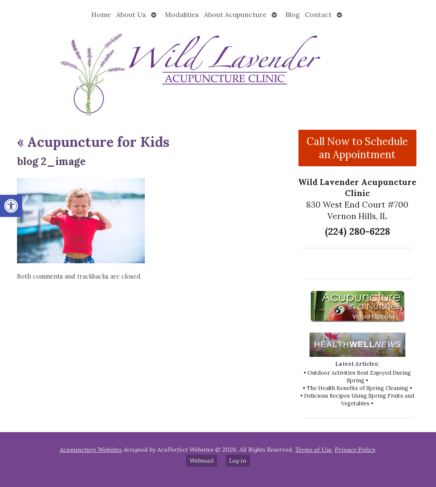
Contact (318, 14)
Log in (238, 460)
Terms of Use (313, 449)
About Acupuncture (235, 14)
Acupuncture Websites (91, 449)
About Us (131, 14)
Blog (292, 14)
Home (101, 14)
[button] (11, 206)
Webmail (201, 460)
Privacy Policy (355, 449)
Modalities (182, 14)
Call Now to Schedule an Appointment (357, 148)
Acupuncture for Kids (93, 142)
